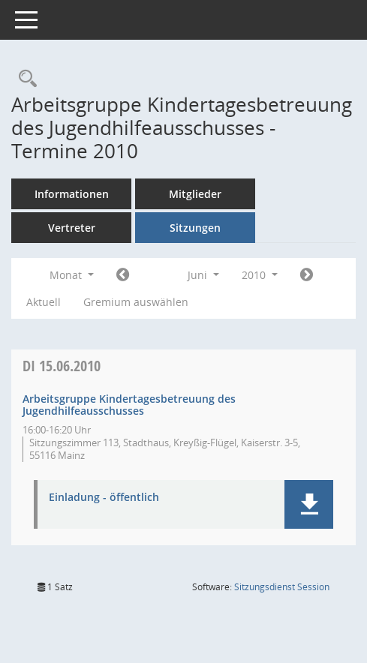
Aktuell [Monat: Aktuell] (43, 302)
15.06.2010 (62, 366)
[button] (308, 504)
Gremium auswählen (135, 302)
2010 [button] (260, 275)
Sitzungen (195, 227)
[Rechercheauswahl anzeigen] (24, 79)
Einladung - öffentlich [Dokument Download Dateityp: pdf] (104, 497)
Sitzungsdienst (281, 586)
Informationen (72, 194)
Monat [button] (72, 275)
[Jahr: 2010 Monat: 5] (122, 275)
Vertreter (71, 227)
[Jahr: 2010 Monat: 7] (306, 275)
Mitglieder (195, 194)
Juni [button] (203, 275)
